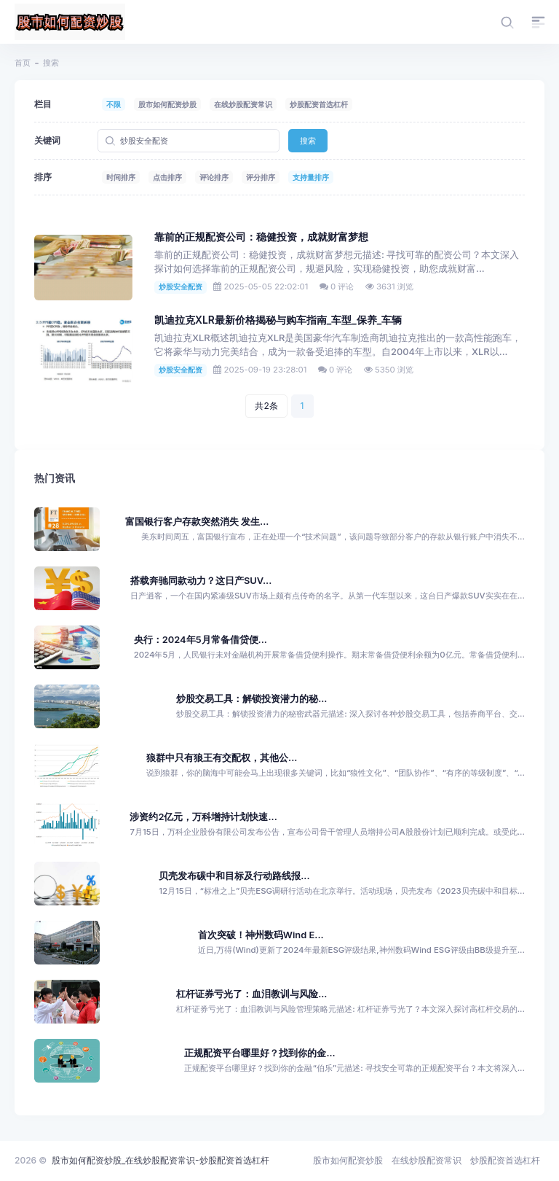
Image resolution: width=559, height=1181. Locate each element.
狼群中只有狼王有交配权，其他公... (221, 757)
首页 (23, 63)
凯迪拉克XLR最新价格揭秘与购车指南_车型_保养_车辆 (278, 320)
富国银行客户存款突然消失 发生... (197, 521)
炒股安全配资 (180, 286)
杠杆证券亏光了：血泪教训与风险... (251, 994)
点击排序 (167, 177)
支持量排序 (311, 177)
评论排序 (214, 177)
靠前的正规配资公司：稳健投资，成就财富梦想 (261, 237)
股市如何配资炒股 (167, 104)
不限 (113, 104)
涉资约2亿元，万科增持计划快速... (203, 816)
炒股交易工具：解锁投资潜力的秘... (251, 698)
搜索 (308, 141)
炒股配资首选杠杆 (319, 104)
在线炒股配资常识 (243, 104)
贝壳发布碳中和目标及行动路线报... (234, 875)
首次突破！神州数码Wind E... (261, 934)
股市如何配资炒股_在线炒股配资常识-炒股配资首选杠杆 (160, 1160)
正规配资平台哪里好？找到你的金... (259, 1053)
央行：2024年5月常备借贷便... (200, 639)
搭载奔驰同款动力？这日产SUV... (200, 580)
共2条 (266, 405)
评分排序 (260, 177)
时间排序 (120, 177)
